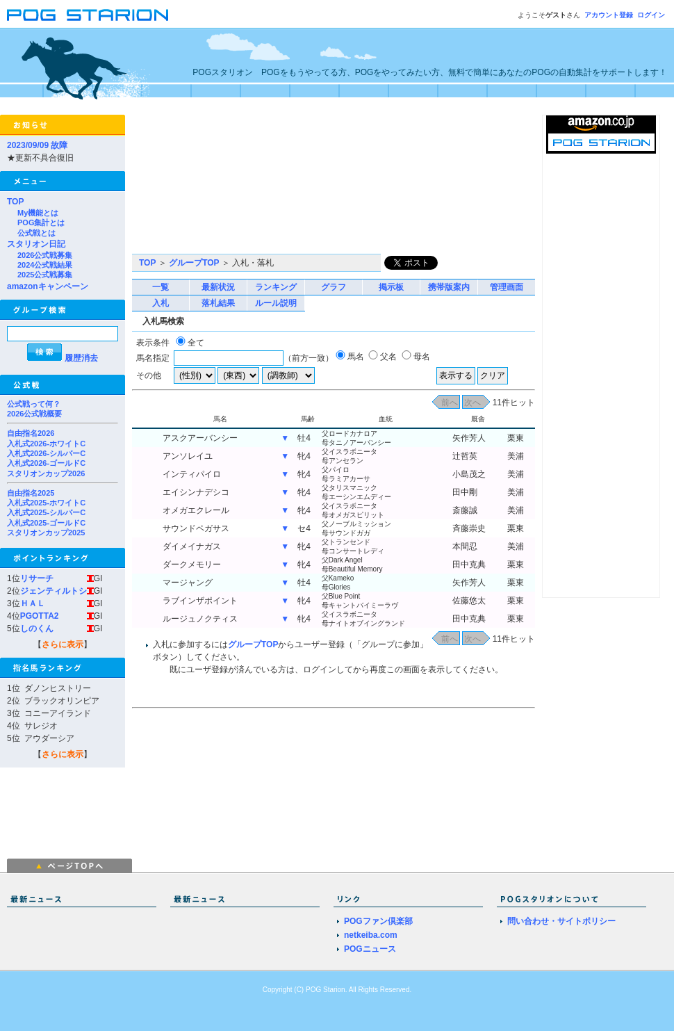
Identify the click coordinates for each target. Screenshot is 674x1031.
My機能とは (37, 213)
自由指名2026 (30, 433)
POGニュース (370, 949)
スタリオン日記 (36, 244)
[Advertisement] (208, 184)
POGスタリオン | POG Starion (87, 15)
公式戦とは (36, 233)
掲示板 (391, 287)
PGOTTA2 (39, 616)
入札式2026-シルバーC (46, 453)
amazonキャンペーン (47, 286)
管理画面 (506, 287)
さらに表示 (62, 644)
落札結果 (218, 303)
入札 (160, 303)
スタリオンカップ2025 (46, 532)
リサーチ (37, 578)
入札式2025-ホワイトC (46, 502)
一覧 (160, 287)
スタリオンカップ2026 (46, 473)
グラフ (333, 287)
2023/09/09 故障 (37, 145)
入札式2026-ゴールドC (46, 463)
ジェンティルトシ (53, 591)
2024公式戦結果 (44, 265)
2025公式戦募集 (44, 274)
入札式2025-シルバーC (46, 512)
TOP (15, 201)
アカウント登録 (608, 15)
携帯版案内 (449, 287)
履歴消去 (81, 358)
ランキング (276, 287)
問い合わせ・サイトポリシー (561, 921)
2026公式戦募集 (44, 255)
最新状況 (218, 287)
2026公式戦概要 (34, 413)
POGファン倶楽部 (378, 921)
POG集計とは (41, 222)
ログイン (651, 15)
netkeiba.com (370, 935)
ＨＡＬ (32, 603)
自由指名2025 (30, 493)
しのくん (37, 628)
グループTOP (194, 263)
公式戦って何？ (33, 404)
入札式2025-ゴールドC (46, 523)
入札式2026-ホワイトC (46, 443)
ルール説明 (276, 303)
